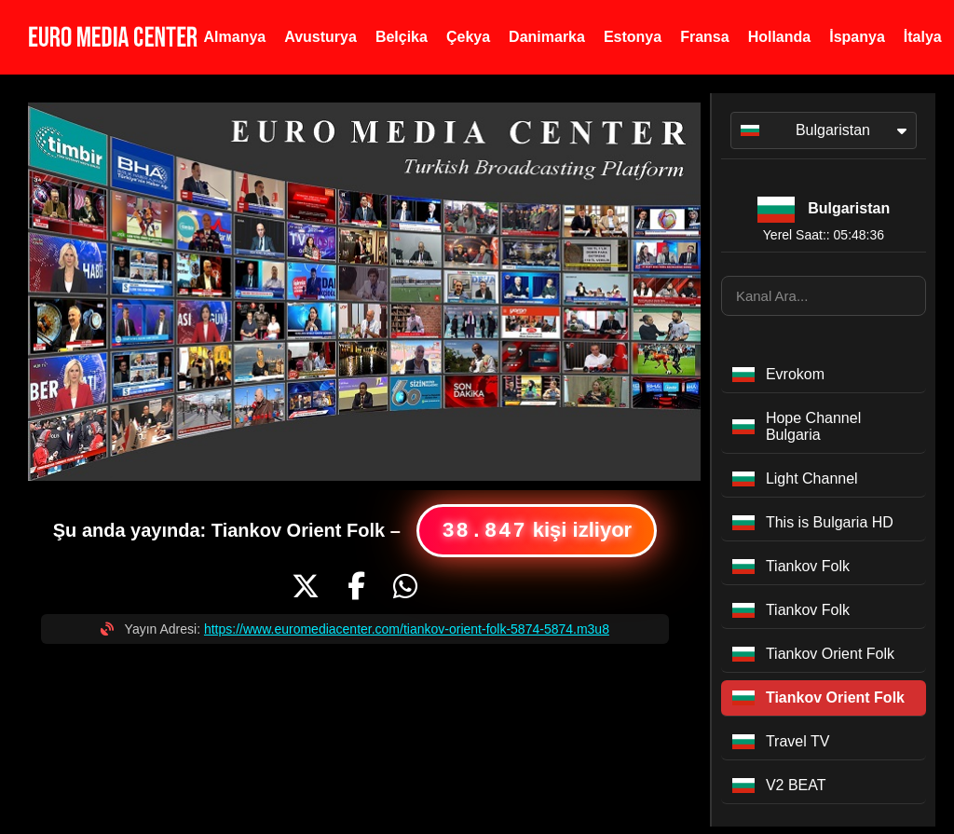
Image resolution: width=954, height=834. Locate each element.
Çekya (468, 37)
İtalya (923, 37)
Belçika (401, 37)
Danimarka (547, 37)
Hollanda (779, 37)
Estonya (632, 37)
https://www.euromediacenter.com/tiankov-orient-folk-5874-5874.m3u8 (406, 629)
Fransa (704, 37)
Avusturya (320, 37)
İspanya (857, 37)
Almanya (235, 37)
